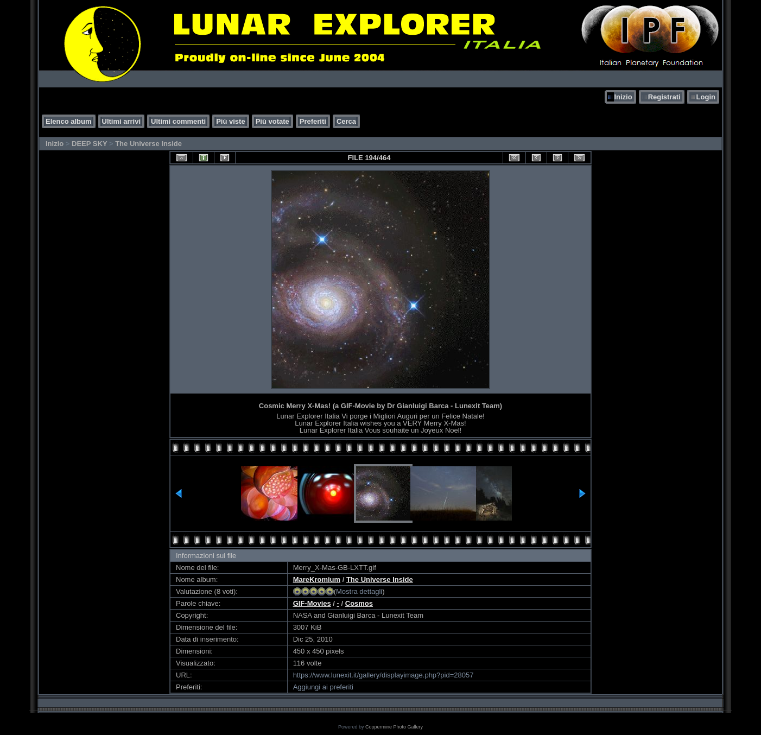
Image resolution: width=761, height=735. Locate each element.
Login (705, 97)
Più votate (272, 121)
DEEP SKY (89, 144)
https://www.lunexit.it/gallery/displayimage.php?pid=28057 (383, 675)
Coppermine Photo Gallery (394, 727)
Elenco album (69, 121)
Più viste (230, 121)
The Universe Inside (148, 144)
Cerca (346, 121)
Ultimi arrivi (121, 121)
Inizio (623, 97)
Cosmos (359, 603)
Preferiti (313, 121)
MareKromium (316, 579)
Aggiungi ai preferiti (323, 687)
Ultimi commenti (178, 121)
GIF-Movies (312, 603)
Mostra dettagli (359, 591)
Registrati (664, 97)
